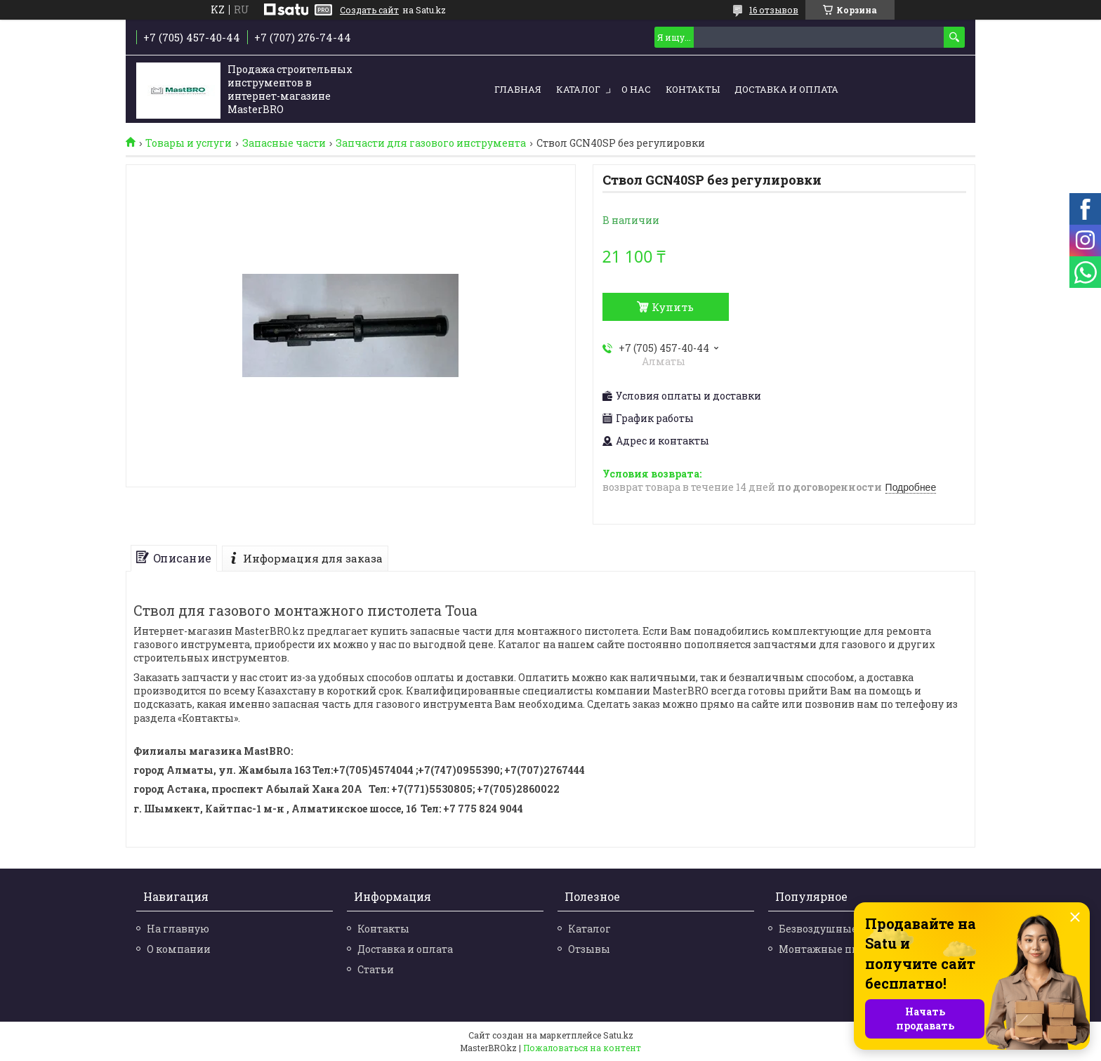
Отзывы (589, 949)
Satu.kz (618, 1035)
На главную (178, 928)
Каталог (578, 89)
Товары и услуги (188, 143)
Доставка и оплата (786, 89)
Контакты (693, 89)
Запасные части (284, 143)
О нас (636, 89)
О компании (179, 949)
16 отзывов (773, 9)
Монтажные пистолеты (840, 949)
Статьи (375, 969)
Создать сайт (369, 10)
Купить (673, 307)
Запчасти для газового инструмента (431, 143)
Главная (517, 89)
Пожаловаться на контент (582, 1047)
